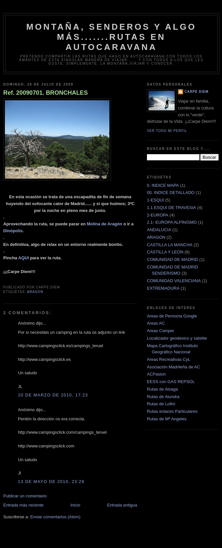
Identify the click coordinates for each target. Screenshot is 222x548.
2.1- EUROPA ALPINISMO (172, 222)
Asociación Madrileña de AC (173, 366)
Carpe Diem (196, 91)
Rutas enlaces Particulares (172, 411)
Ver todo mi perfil (167, 131)
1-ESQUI (155, 200)
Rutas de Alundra (163, 396)
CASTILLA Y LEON (165, 252)
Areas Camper (160, 330)
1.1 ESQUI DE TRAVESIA (171, 207)
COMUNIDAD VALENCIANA (174, 280)
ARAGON (35, 292)
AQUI (23, 257)
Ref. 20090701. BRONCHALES (45, 92)
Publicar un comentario (25, 495)
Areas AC (156, 323)
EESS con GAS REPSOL (171, 381)
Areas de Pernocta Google (172, 316)
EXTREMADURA (163, 288)
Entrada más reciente (23, 505)
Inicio (75, 505)
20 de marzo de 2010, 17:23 (53, 395)
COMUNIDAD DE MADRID (172, 259)
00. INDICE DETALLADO (171, 192)
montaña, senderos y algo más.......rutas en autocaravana (111, 37)
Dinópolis (13, 230)
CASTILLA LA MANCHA (169, 244)
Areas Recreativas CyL (168, 359)
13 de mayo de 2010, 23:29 (51, 481)
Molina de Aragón (104, 223)
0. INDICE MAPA (163, 185)
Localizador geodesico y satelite (177, 338)
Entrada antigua (122, 505)
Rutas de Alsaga (162, 389)
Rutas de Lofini (161, 403)
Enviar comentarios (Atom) (55, 516)
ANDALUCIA (159, 229)
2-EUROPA (157, 215)
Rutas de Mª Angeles (166, 418)
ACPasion (156, 374)
